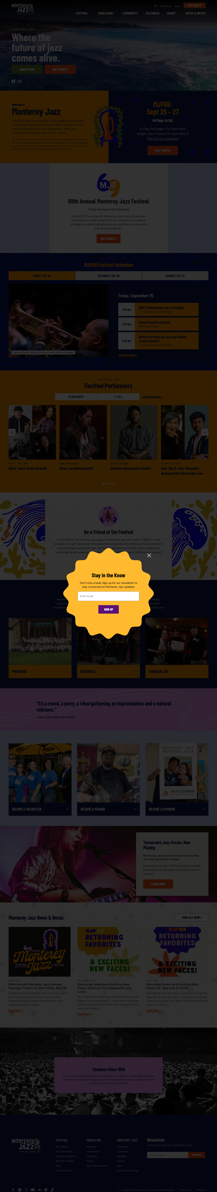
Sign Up (108, 609)
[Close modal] (149, 555)
